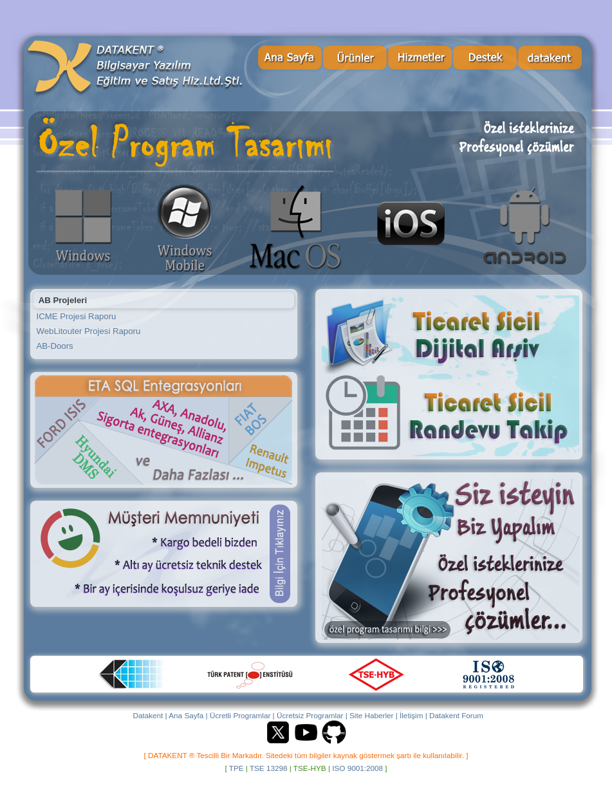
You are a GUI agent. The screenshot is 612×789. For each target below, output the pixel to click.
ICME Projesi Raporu (76, 316)
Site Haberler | (373, 715)
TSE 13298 (269, 768)
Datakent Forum (456, 715)
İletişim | (413, 715)
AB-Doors (55, 346)
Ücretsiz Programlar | (312, 715)
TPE (236, 768)
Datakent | (150, 715)
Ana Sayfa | (188, 715)
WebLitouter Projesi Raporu (89, 331)
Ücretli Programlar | (242, 715)
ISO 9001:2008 (357, 768)
